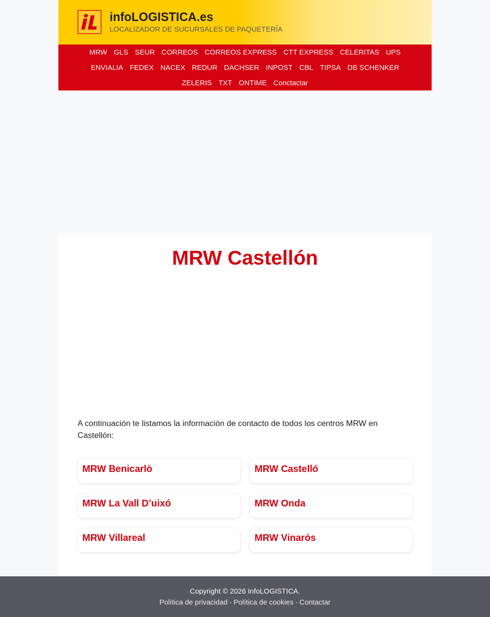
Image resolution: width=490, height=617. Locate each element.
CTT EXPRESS (308, 52)
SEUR (145, 52)
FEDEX (142, 67)
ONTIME (253, 83)
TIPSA (330, 67)
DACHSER (241, 67)
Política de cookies (263, 602)
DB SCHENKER (373, 67)
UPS (393, 52)
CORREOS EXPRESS (240, 52)
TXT (225, 83)
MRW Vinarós (285, 537)
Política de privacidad (193, 602)
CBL (306, 67)
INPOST (279, 67)
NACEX (172, 67)
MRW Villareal (113, 537)
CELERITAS (359, 52)
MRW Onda (280, 503)
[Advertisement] (245, 162)
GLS (121, 52)
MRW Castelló (286, 468)
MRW (98, 52)
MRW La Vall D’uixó (126, 503)
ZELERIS (197, 83)
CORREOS (180, 52)
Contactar (315, 602)
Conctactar (290, 83)
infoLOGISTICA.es (161, 16)
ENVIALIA (107, 67)
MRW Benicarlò (117, 468)
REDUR (204, 67)
